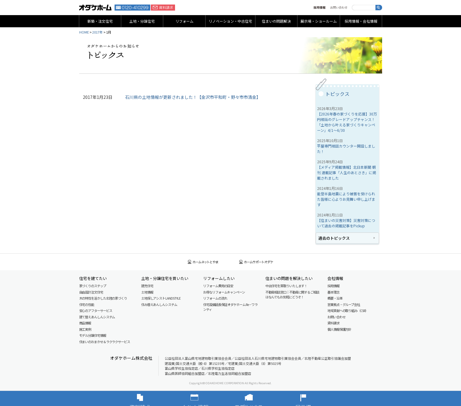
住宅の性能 (86, 304)
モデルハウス (258, 398)
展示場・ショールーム (318, 21)
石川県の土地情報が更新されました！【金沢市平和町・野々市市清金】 (193, 97)
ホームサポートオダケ (256, 262)
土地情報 (147, 292)
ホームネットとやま (203, 262)
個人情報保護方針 (339, 329)
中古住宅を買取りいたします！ (286, 285)
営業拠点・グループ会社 (343, 304)
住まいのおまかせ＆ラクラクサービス (104, 341)
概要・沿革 (335, 298)
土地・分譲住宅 (142, 21)
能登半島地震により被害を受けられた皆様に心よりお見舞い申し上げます (346, 199)
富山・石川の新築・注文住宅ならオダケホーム (95, 8)
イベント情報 (203, 398)
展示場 (312, 398)
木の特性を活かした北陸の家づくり (103, 298)
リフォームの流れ (215, 298)
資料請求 (163, 8)
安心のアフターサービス (95, 310)
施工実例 (85, 329)
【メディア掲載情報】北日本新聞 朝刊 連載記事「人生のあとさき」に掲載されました (346, 172)
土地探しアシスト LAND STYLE (160, 298)
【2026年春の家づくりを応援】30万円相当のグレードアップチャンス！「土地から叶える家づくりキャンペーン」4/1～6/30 (347, 122)
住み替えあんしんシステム (159, 304)
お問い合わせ (338, 7)
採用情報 (319, 7)
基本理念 (333, 292)
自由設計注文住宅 (91, 292)
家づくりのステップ (92, 285)
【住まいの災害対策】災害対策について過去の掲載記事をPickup (346, 223)
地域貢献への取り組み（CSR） (347, 310)
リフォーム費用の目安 (218, 285)
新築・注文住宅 (100, 21)
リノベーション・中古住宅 (230, 21)
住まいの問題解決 (276, 21)
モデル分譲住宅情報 (92, 335)
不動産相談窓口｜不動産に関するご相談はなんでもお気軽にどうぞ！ (292, 295)
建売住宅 (147, 285)
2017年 (97, 32)
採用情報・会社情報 (361, 21)
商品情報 (85, 322)
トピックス (337, 93)
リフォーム (184, 21)
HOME (84, 32)
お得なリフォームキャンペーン (224, 292)
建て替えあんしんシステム (97, 316)
